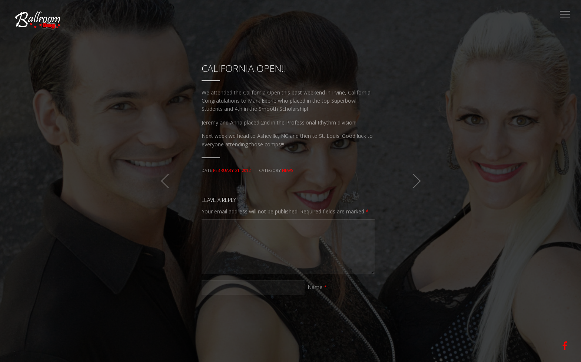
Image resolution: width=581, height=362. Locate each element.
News (287, 170)
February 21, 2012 (231, 170)
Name (317, 286)
